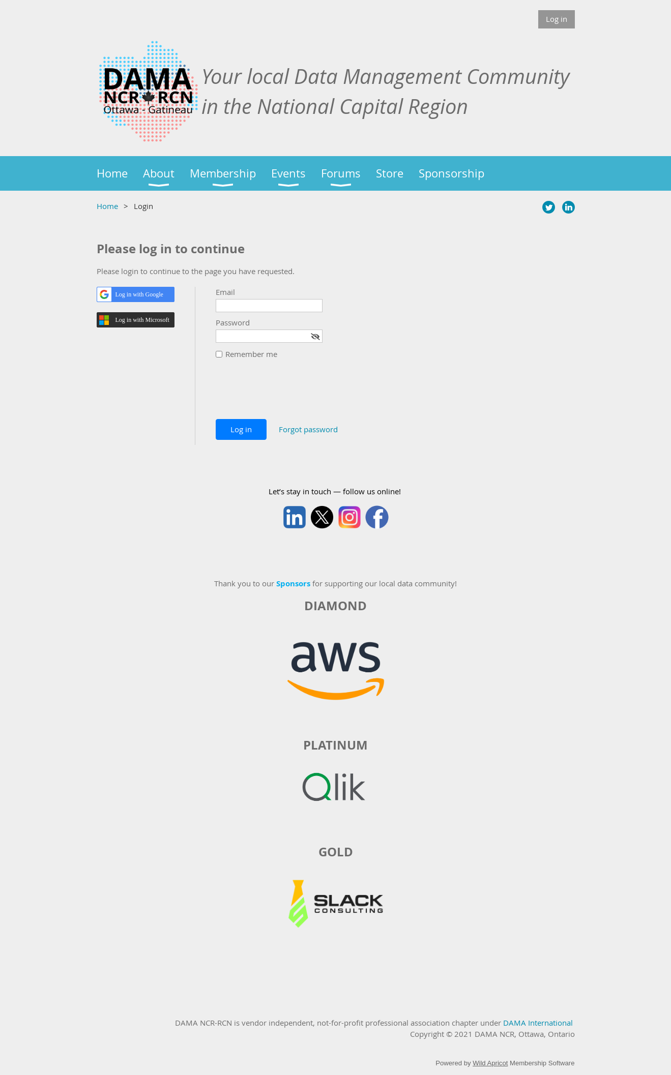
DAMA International (538, 1023)
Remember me (251, 354)
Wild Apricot (490, 1063)
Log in (556, 19)
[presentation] (293, 394)
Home (107, 206)
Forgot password (308, 429)
